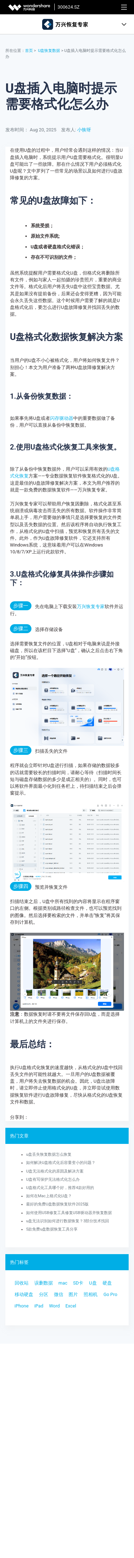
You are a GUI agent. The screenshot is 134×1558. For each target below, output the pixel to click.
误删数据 (43, 1283)
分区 (43, 1294)
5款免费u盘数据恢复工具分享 (52, 1229)
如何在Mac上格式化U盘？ (49, 1196)
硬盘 (107, 1283)
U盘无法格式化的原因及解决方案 (55, 1171)
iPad (38, 1306)
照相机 (91, 1294)
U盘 (92, 1283)
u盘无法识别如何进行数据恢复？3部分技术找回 (67, 1221)
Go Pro (110, 1294)
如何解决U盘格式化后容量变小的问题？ (60, 1162)
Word (54, 1306)
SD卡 (78, 1283)
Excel (70, 1306)
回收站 (22, 1283)
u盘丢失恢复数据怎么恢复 (48, 1154)
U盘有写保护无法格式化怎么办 (53, 1179)
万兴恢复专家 (91, 606)
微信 (58, 1294)
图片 (73, 1294)
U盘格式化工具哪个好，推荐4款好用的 (60, 1187)
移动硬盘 (24, 1294)
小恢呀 (84, 129)
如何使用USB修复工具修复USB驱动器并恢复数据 (69, 1212)
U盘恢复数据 (49, 50)
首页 (29, 50)
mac (63, 1283)
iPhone (22, 1306)
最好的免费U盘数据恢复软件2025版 (57, 1204)
